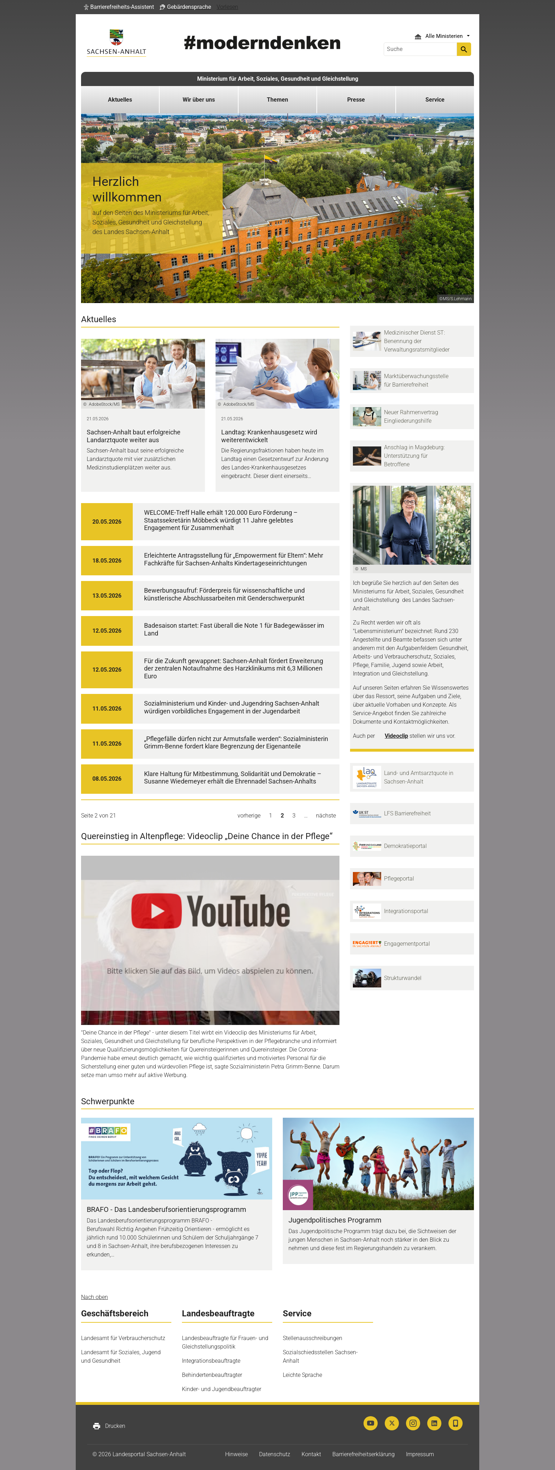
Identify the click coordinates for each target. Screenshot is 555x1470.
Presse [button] (356, 99)
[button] (119, 7)
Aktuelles (120, 99)
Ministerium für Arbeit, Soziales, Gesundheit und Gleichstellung (277, 78)
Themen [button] (277, 99)
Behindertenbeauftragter (212, 1375)
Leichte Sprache (302, 1375)
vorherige (249, 815)
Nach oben (94, 1297)
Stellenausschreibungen (312, 1338)
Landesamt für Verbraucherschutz (123, 1338)
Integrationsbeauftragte (211, 1360)
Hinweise (236, 1454)
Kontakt (311, 1454)
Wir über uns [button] (199, 99)
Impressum (420, 1454)
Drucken (108, 1426)
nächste (326, 815)
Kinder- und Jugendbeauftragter (221, 1389)
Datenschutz (274, 1454)
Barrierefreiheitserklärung (363, 1454)
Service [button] (435, 99)
